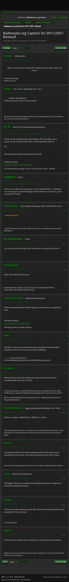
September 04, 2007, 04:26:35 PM (15, 504)
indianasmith (11, 205)
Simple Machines (19, 576)
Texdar (7, 499)
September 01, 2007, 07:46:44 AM (15, 60)
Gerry (7, 473)
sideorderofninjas (13, 297)
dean (6, 335)
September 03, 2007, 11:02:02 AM (15, 372)
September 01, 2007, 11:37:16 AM (15, 93)
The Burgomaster (13, 407)
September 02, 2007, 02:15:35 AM (15, 269)
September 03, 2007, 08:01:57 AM (15, 339)
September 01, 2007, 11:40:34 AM (15, 131)
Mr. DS (7, 126)
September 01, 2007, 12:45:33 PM (15, 181)
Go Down (6, 48)
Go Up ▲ (64, 577)
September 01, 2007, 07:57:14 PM (15, 210)
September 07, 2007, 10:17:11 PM (15, 534)
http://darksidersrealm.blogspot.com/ (18, 164)
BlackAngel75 (11, 264)
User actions (60, 48)
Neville (7, 442)
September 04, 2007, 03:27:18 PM (15, 478)
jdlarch (7, 530)
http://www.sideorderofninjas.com (17, 322)
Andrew (8, 55)
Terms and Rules (54, 577)
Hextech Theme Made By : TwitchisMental (15, 579)
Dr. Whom (9, 367)
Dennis (7, 88)
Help (45, 577)
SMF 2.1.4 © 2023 (7, 576)
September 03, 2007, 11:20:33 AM (15, 412)
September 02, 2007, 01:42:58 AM (15, 243)
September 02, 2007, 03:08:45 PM (15, 302)
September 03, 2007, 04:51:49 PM (15, 447)
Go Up (5, 562)
